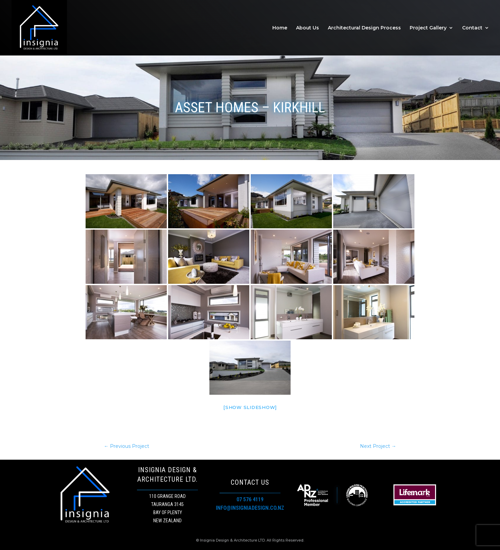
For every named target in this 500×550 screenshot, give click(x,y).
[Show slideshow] (250, 407)
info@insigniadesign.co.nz (250, 508)
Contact (472, 28)
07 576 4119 (250, 499)
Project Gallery (428, 28)
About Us (307, 28)
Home (279, 28)
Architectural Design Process (364, 28)
